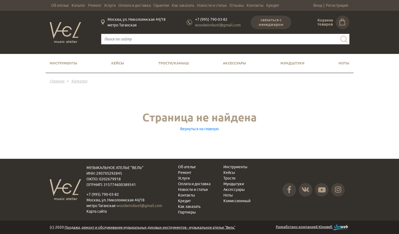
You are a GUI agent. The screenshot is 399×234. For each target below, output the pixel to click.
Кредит (272, 5)
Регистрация (337, 5)
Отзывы (236, 5)
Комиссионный (236, 201)
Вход (317, 5)
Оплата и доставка (134, 5)
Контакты (255, 5)
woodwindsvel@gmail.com (218, 25)
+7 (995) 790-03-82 (211, 19)
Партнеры (187, 212)
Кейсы (117, 63)
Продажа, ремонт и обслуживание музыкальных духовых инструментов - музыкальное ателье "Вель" (150, 227)
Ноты (343, 63)
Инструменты (63, 63)
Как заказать (183, 5)
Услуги (110, 5)
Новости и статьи (212, 5)
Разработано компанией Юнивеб (313, 227)
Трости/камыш (173, 63)
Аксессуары (234, 63)
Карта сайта (96, 211)
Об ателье (60, 5)
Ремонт (94, 5)
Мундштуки (292, 63)
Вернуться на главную (199, 129)
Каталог (78, 5)
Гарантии (161, 5)
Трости (229, 178)
